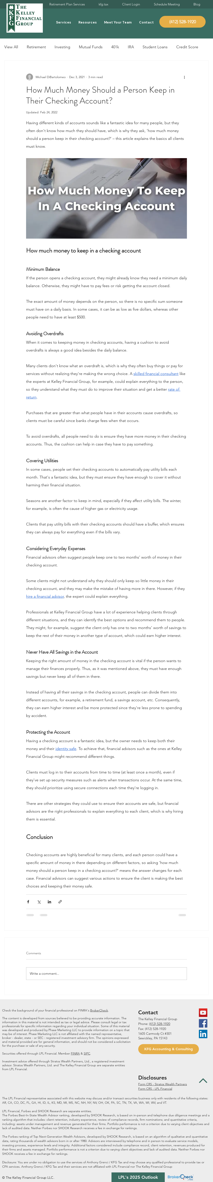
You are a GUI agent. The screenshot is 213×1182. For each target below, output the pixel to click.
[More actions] (184, 77)
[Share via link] (60, 902)
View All (11, 47)
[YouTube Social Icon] (203, 1012)
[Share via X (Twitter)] (39, 902)
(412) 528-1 (157, 1024)
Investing (62, 47)
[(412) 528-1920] (182, 22)
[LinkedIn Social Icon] (203, 1034)
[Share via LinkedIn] (49, 902)
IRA (131, 47)
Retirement (36, 47)
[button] (63, 22)
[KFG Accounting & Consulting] (168, 1049)
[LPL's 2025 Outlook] (138, 1177)
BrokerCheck (99, 1010)
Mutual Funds (91, 47)
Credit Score (187, 47)
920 (167, 1024)
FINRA (75, 1053)
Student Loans (155, 47)
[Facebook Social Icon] (203, 1023)
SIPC (87, 1053)
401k (115, 47)
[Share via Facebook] (28, 902)
